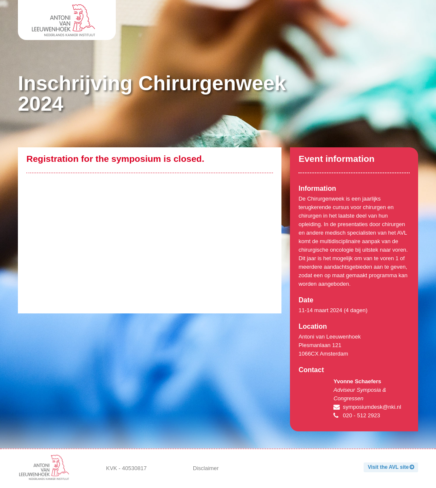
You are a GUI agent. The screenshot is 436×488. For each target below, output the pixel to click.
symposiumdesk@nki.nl (372, 407)
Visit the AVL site (388, 467)
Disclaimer (206, 468)
